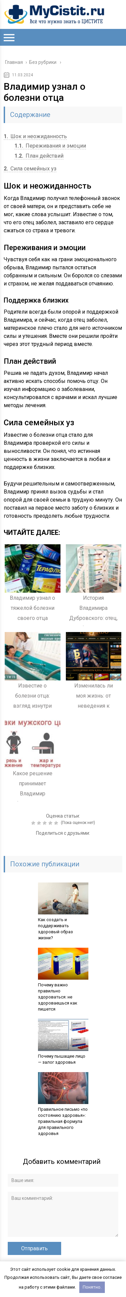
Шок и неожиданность (35, 136)
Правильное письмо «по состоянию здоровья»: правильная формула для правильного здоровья (63, 1121)
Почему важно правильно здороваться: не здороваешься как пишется (57, 997)
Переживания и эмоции (50, 146)
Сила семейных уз (30, 168)
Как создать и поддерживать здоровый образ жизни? (55, 928)
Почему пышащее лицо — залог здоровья (61, 1059)
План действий (39, 156)
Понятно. (92, 1287)
